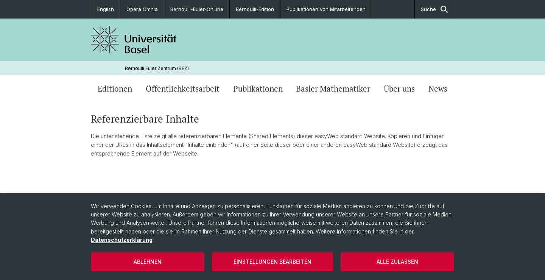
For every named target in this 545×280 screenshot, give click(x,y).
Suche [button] (434, 9)
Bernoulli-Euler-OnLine (196, 9)
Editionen (115, 88)
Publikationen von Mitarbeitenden (326, 9)
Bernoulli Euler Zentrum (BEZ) (157, 68)
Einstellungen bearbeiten (272, 261)
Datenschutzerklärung (122, 239)
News (437, 88)
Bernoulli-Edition (255, 9)
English (105, 9)
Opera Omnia (142, 9)
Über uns (399, 88)
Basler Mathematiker (333, 88)
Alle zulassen (397, 261)
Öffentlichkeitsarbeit (183, 88)
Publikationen (258, 88)
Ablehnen (148, 261)
